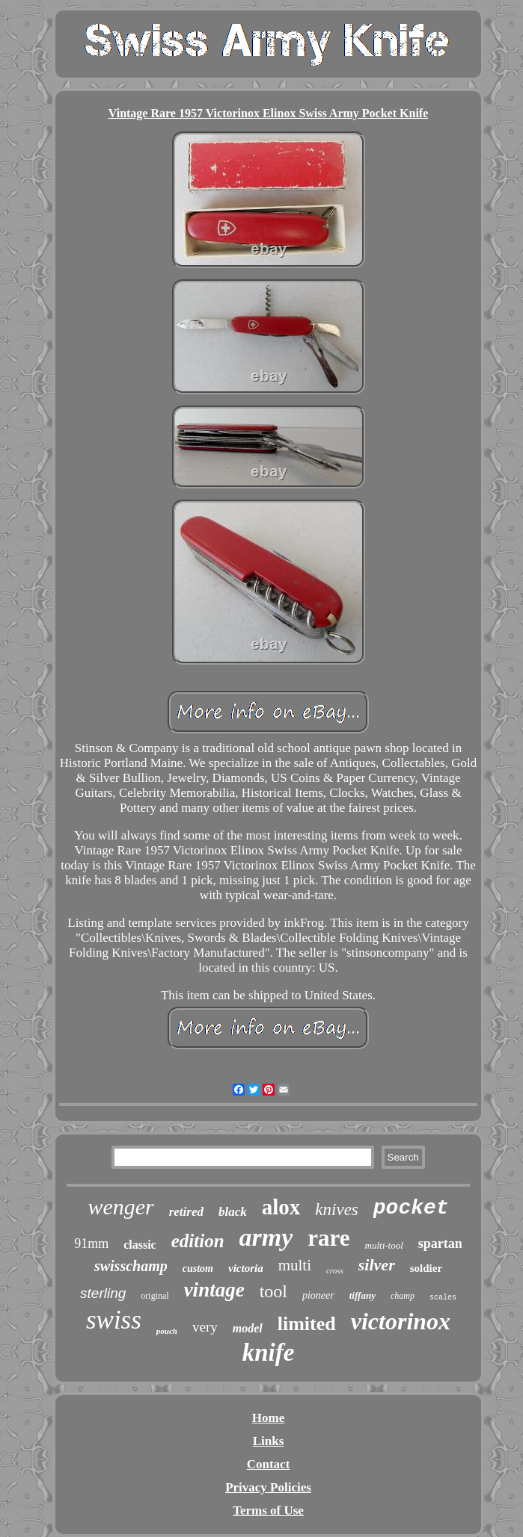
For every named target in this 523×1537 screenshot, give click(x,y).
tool (273, 1291)
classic (139, 1244)
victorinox (400, 1321)
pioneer (318, 1295)
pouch (166, 1330)
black (232, 1212)
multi (294, 1265)
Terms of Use (268, 1510)
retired (186, 1212)
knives (336, 1209)
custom (198, 1268)
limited (307, 1324)
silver (376, 1264)
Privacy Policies (268, 1487)
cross (334, 1270)
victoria (245, 1268)
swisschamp (131, 1266)
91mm (91, 1243)
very (205, 1327)
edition (197, 1241)
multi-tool (384, 1245)
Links (268, 1441)
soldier (426, 1268)
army (266, 1237)
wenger (120, 1206)
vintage (214, 1290)
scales (442, 1298)
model (248, 1328)
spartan (440, 1243)
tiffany (362, 1295)
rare (328, 1238)
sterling (103, 1293)
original (154, 1296)
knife (268, 1352)
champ (403, 1296)
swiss (113, 1320)
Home (268, 1418)
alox (281, 1207)
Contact (268, 1464)
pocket (411, 1208)
